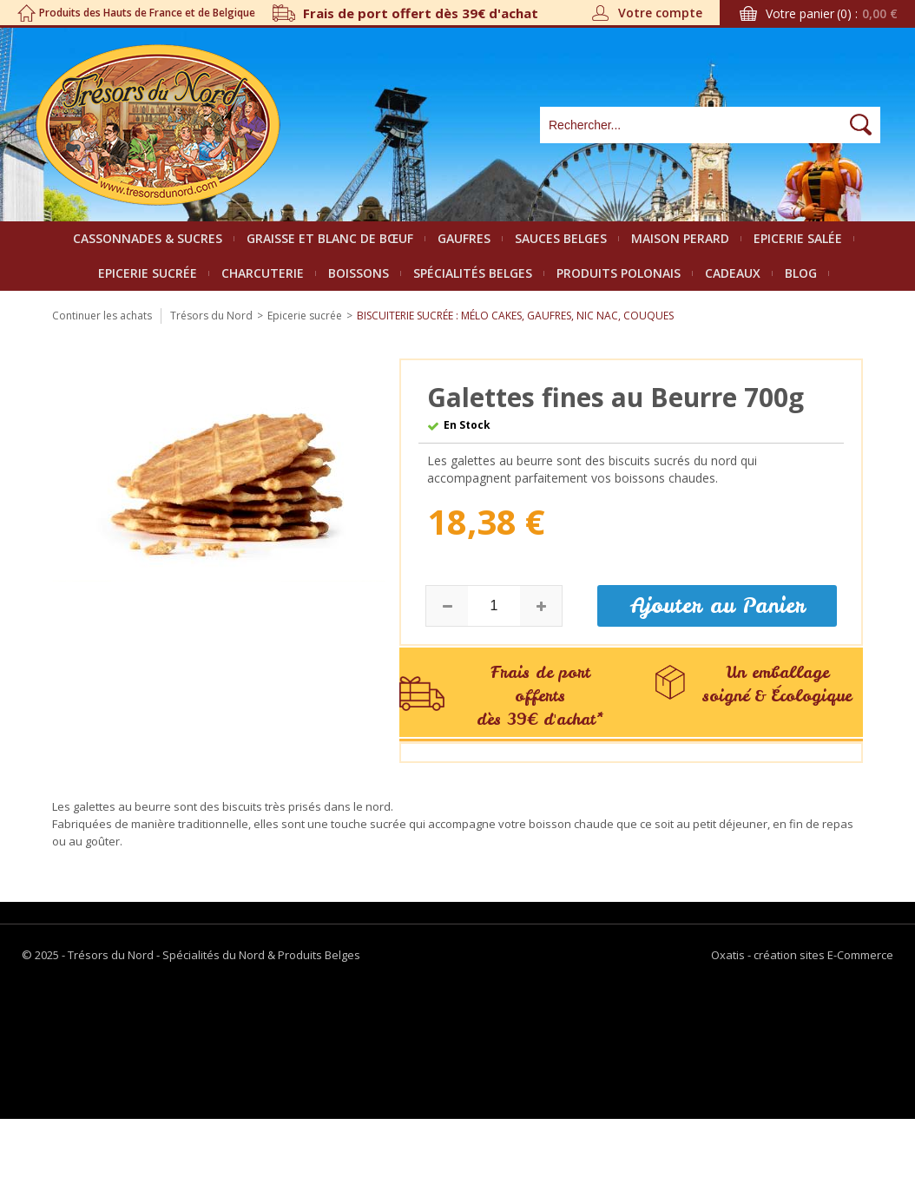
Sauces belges (561, 238)
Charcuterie (262, 273)
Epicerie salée (798, 238)
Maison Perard (680, 238)
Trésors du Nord (211, 315)
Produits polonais (618, 273)
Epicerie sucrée (147, 273)
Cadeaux (732, 273)
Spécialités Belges (472, 273)
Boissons (358, 273)
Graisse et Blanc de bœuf (330, 238)
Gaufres (464, 238)
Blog (801, 273)
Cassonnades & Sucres (147, 238)
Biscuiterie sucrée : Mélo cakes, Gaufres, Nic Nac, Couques (515, 315)
